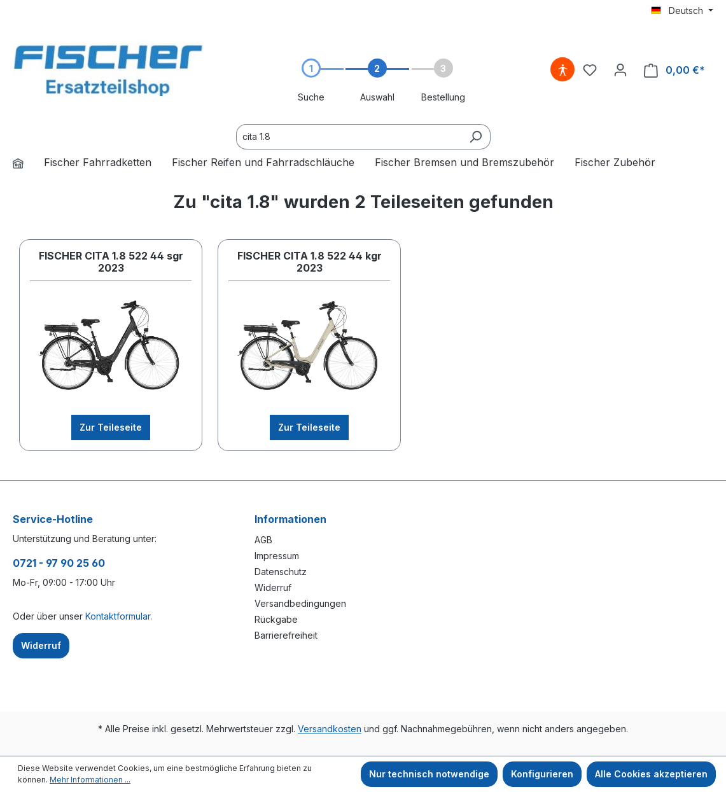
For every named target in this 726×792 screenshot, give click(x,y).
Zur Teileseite (111, 427)
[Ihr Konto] (620, 70)
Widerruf (273, 587)
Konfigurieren (542, 773)
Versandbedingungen (300, 603)
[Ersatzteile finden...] (348, 136)
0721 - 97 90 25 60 (59, 563)
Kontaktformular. (118, 616)
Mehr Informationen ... (90, 779)
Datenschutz (281, 571)
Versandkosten (329, 728)
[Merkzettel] (590, 70)
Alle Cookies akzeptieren (651, 773)
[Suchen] (476, 136)
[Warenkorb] (674, 70)
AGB (263, 539)
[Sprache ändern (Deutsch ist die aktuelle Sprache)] (682, 11)
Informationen (290, 519)
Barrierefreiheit (286, 635)
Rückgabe (276, 619)
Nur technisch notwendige (429, 773)
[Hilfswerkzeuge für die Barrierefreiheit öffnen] (562, 70)
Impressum (277, 555)
